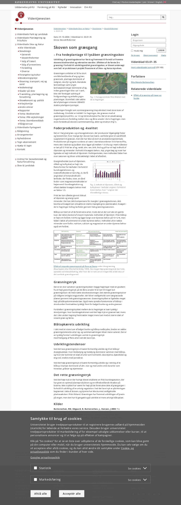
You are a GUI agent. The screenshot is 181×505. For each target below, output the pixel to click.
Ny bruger (135, 55)
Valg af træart (29, 61)
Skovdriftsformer (30, 57)
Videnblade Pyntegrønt (29, 127)
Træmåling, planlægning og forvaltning (33, 95)
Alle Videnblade (27, 47)
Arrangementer (25, 134)
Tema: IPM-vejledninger (31, 117)
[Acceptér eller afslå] (36, 467)
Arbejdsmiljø (26, 103)
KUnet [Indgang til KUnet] (151, 2)
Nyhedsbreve (24, 138)
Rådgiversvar (26, 123)
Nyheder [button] (62, 7)
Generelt (26, 54)
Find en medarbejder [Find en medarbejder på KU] (131, 2)
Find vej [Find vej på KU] (116, 2)
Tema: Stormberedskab (31, 120)
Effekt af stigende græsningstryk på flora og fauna (75, 266)
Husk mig (137, 50)
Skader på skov (27, 90)
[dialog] (90, 458)
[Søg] (163, 17)
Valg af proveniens (31, 64)
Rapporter (24, 110)
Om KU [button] (88, 7)
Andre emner (26, 107)
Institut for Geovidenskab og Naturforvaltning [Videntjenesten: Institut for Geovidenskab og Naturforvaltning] (31, 160)
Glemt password (150, 55)
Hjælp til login (24, 145)
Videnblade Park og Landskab (32, 34)
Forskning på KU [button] (46, 7)
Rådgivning (23, 131)
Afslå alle (40, 493)
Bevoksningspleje (28, 78)
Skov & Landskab (26, 165)
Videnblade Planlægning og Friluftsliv (31, 39)
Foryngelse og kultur (30, 74)
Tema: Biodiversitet (29, 113)
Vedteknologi (26, 87)
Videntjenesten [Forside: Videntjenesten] (25, 28)
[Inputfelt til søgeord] (134, 17)
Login (161, 50)
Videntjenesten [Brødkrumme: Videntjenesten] (60, 28)
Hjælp (163, 55)
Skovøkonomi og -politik (31, 100)
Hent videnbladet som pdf (143, 67)
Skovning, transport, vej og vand (33, 83)
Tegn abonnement (26, 142)
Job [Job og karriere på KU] (144, 2)
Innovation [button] (75, 7)
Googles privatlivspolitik (45, 457)
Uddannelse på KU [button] (25, 7)
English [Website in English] (159, 2)
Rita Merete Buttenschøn (142, 82)
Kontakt (21, 149)
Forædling (27, 67)
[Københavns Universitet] (19, 18)
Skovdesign (25, 51)
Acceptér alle (72, 493)
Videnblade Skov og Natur (30, 44)
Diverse (25, 71)
